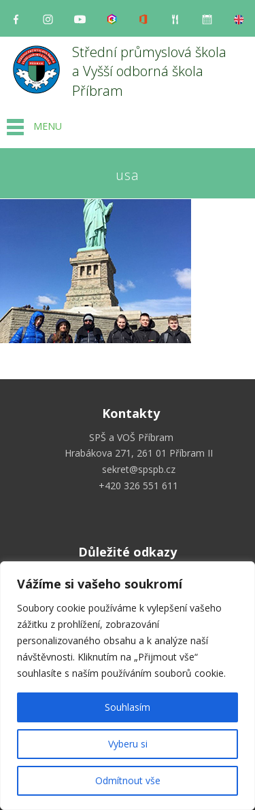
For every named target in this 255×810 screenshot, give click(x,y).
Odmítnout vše (127, 780)
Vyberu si (128, 743)
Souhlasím (127, 707)
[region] (127, 685)
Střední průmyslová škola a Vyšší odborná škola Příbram (151, 71)
